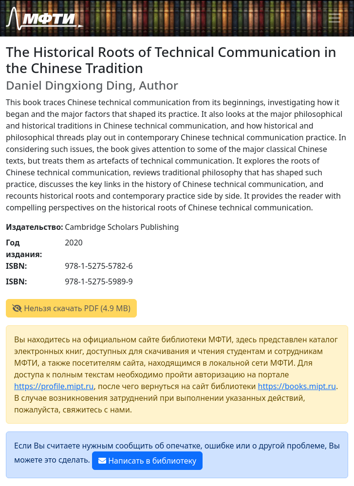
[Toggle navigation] (334, 18)
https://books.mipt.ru (297, 386)
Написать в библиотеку (147, 460)
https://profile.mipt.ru (54, 386)
